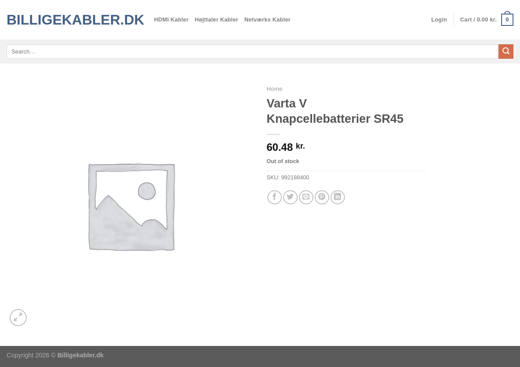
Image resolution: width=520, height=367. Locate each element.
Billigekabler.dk (74, 20)
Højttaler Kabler (216, 19)
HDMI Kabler (171, 19)
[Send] (506, 51)
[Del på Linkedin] (337, 197)
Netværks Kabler (267, 19)
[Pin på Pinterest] (322, 197)
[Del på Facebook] (274, 197)
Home (274, 89)
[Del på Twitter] (290, 197)
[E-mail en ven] (306, 197)
